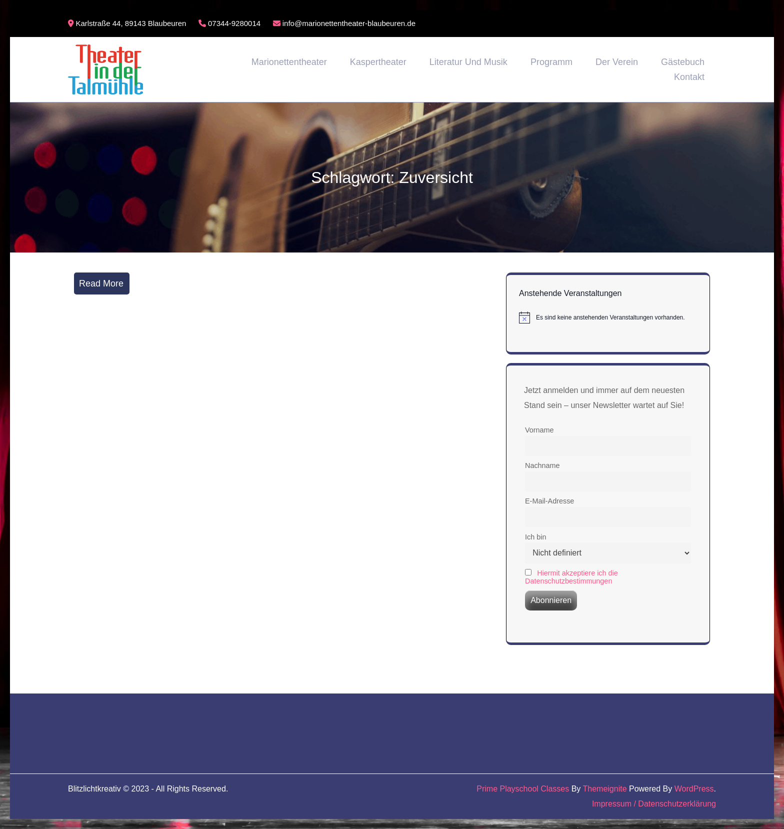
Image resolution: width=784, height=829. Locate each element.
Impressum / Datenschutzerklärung (654, 804)
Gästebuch (682, 62)
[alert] (608, 318)
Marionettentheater (289, 62)
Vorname (539, 430)
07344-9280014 (229, 23)
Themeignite (605, 788)
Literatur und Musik (469, 62)
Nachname (542, 466)
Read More (101, 283)
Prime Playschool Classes (522, 788)
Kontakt (689, 77)
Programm (551, 62)
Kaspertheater (378, 62)
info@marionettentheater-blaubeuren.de (344, 23)
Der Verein (617, 62)
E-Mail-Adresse (549, 501)
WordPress (694, 788)
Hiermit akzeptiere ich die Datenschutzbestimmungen (571, 577)
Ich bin (535, 537)
